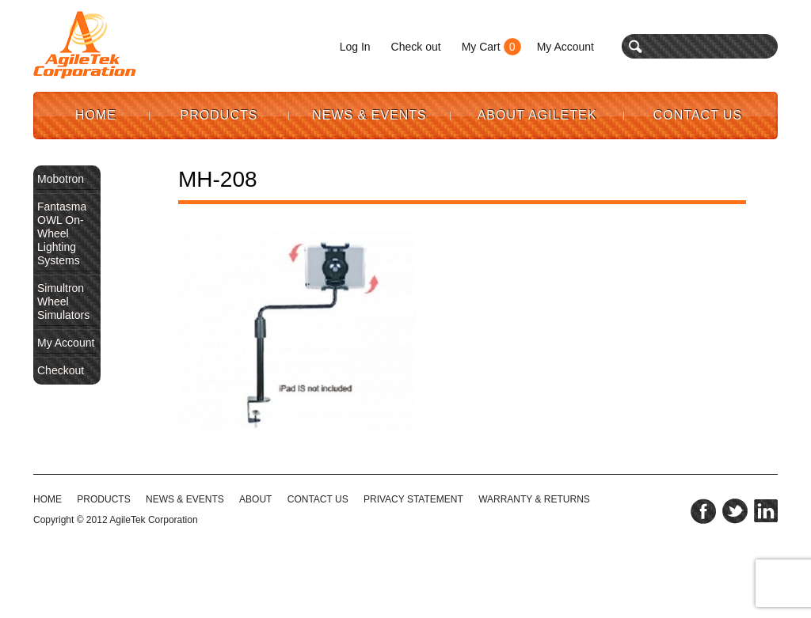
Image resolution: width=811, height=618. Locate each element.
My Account (565, 46)
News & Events (369, 115)
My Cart (481, 46)
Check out (416, 46)
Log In (355, 46)
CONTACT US (317, 499)
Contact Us (698, 115)
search (635, 46)
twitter (735, 511)
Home (95, 115)
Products (219, 115)
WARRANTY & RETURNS (534, 499)
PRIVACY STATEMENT (413, 499)
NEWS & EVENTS (185, 499)
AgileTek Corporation (153, 519)
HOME (47, 499)
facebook (703, 511)
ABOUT (255, 499)
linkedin (766, 511)
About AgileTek (537, 115)
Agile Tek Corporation (84, 45)
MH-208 (217, 179)
